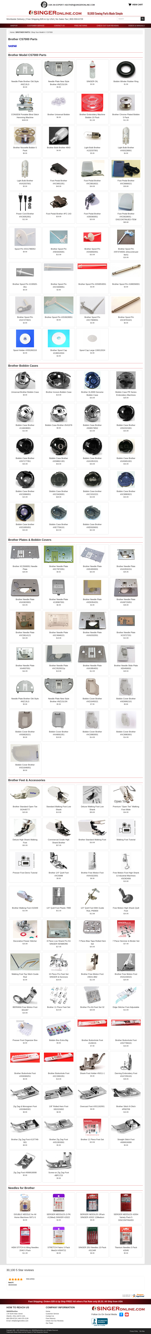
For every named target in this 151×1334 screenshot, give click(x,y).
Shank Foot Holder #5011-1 (92, 1073)
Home (12, 32)
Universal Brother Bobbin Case (25, 392)
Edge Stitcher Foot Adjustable (126, 1007)
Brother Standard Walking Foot (92, 840)
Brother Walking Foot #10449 (25, 908)
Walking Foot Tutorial (126, 840)
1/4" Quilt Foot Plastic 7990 (59, 908)
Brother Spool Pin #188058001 (126, 284)
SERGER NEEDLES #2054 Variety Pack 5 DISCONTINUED (126, 1217)
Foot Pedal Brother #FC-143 (58, 214)
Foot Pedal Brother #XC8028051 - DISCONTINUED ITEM (126, 217)
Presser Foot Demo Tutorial (25, 873)
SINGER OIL (92, 81)
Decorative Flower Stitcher (25, 941)
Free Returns (80, 26)
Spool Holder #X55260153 (25, 350)
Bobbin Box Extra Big (58, 1040)
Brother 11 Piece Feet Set (58, 1007)
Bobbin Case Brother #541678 (58, 425)
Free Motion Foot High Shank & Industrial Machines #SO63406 (126, 876)
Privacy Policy (134, 1331)
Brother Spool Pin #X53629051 (58, 317)
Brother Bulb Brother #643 (58, 147)
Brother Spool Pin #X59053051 (92, 284)
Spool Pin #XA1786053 (25, 249)
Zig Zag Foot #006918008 (25, 1172)
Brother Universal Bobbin (59, 114)
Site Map (142, 1331)
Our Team (49, 1323)
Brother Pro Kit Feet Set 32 (92, 1007)
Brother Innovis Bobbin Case (58, 392)
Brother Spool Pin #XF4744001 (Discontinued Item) (126, 252)
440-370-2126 (23, 1318)
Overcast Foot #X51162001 (92, 1106)
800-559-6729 (11, 1318)
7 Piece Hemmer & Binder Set (126, 941)
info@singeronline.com (19, 1320)
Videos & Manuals (136, 26)
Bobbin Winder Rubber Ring (125, 81)
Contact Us (59, 26)
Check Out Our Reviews (108, 26)
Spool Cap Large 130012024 (92, 350)
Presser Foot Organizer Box (25, 1040)
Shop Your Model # (38, 32)
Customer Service (35, 26)
